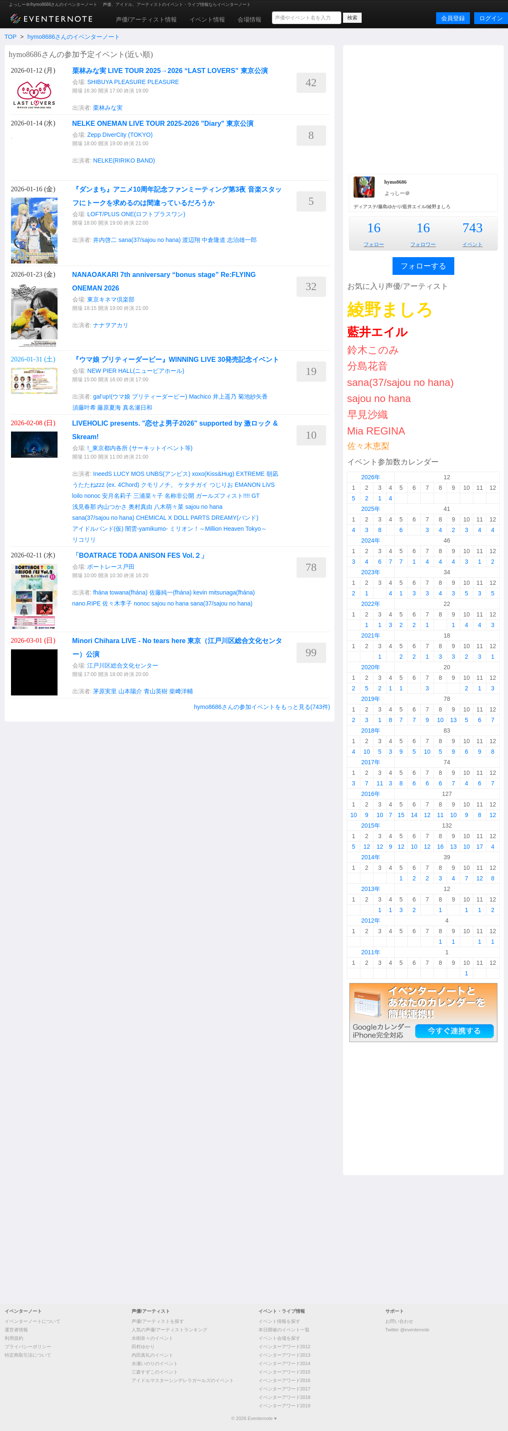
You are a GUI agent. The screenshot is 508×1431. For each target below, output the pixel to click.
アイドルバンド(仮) (98, 528)
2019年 (370, 698)
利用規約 (14, 1338)
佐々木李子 (117, 603)
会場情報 (249, 19)
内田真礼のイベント (152, 1355)
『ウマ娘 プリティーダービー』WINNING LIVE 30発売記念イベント (176, 359)
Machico (200, 396)
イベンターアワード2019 (284, 1405)
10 (440, 720)
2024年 (370, 540)
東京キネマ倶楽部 (111, 299)
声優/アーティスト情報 (146, 19)
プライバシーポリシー (28, 1346)
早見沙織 (367, 414)
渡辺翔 (191, 239)
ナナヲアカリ (111, 325)
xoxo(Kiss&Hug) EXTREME (228, 473)
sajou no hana (203, 506)
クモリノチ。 (158, 484)
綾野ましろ (390, 309)
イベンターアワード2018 (284, 1397)
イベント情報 (207, 19)
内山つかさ (112, 506)
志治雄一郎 (242, 239)
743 (472, 227)
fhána (100, 592)
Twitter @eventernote (407, 1329)
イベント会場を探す (279, 1338)
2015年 (370, 825)
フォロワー (423, 244)
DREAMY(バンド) (234, 517)
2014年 (370, 857)
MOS (138, 473)
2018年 (370, 730)
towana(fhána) (129, 592)
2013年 (370, 888)
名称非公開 (179, 495)
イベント (472, 244)
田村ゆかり (143, 1346)
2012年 (370, 920)
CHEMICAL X (154, 517)
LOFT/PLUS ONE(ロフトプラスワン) (136, 214)
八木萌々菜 (169, 506)
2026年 (370, 477)
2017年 (370, 762)
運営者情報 (16, 1329)
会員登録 (453, 18)
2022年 (370, 603)
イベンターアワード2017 (284, 1388)
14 (414, 815)
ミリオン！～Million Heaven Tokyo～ (218, 528)
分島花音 (367, 366)
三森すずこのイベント (155, 1371)
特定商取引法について (28, 1355)
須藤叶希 (84, 407)
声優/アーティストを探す (158, 1321)
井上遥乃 (224, 396)
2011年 (370, 952)
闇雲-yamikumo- (146, 528)
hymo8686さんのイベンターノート (73, 36)
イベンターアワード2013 (284, 1355)
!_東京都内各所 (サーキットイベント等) (139, 448)
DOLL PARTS (191, 517)
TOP (10, 36)
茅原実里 (105, 691)
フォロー (374, 244)
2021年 (370, 635)
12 (427, 815)
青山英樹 (156, 691)
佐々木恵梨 (368, 446)
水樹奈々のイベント (152, 1338)
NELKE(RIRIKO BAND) (124, 160)
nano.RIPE (86, 603)
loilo (77, 495)
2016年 (370, 793)
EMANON (248, 484)
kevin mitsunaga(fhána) (224, 592)
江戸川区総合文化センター (122, 665)
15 (401, 815)
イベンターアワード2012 (284, 1346)
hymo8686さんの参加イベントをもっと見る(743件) (262, 706)
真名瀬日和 (137, 407)
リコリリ (84, 539)
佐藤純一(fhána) (170, 592)
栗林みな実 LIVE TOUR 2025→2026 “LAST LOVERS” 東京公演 (170, 70)
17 (479, 846)
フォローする (423, 266)
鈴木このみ (373, 350)
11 (379, 783)
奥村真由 (140, 506)
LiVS (268, 484)
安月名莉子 (117, 495)
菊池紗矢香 (253, 396)
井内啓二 (105, 239)
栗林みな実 (108, 107)
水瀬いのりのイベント (155, 1363)
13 (453, 720)
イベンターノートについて (32, 1321)
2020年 (370, 667)
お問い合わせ (399, 1321)
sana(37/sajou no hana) (149, 239)
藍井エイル (377, 332)
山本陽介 (130, 691)
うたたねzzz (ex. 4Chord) (106, 484)
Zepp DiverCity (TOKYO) (120, 134)
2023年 (370, 572)
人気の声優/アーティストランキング (169, 1329)
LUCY (121, 473)
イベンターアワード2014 (284, 1363)
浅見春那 (84, 506)
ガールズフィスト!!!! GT (228, 495)
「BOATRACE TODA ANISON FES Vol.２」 (140, 555)
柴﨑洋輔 (181, 691)
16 (374, 227)
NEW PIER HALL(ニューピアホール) (135, 370)
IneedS (102, 473)
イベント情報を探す (279, 1321)
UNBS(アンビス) (168, 473)
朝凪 (272, 473)
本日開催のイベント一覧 (284, 1329)
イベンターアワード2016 (284, 1380)
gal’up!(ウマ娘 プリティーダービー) (140, 396)
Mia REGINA (376, 431)
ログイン (491, 18)
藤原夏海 (109, 407)
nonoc (92, 495)
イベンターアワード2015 (284, 1371)
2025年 (370, 508)
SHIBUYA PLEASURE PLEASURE (133, 82)
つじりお (221, 484)
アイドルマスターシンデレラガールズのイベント (183, 1380)
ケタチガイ (193, 484)
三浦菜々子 (148, 495)
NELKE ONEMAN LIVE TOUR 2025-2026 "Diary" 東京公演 (162, 123)
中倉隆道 (213, 239)
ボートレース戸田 (111, 566)
